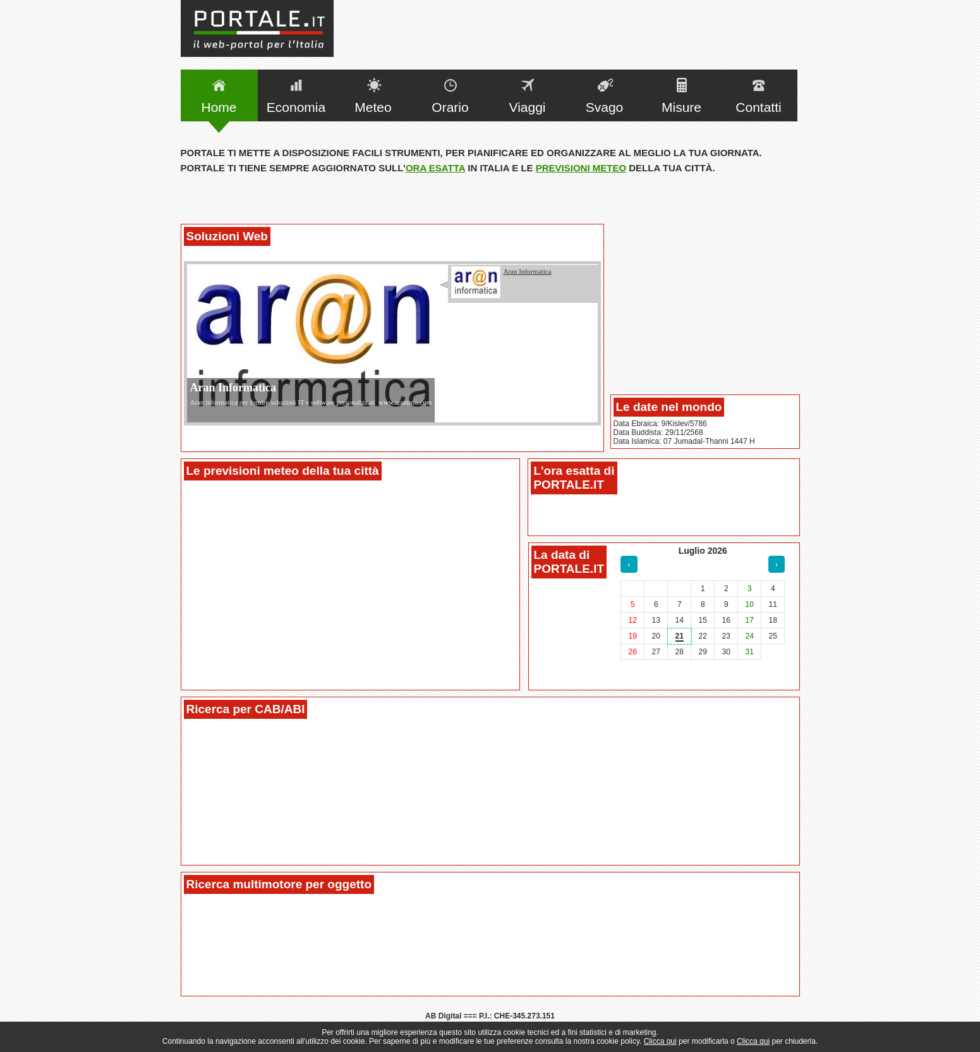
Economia (296, 107)
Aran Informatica (233, 387)
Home (218, 107)
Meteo (372, 107)
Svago (605, 107)
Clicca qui (660, 1041)
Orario (450, 107)
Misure (681, 107)
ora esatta (435, 167)
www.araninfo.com (405, 402)
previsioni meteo (581, 167)
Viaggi (527, 107)
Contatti (758, 107)
